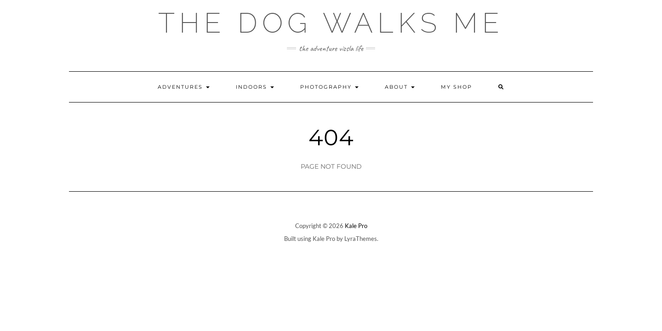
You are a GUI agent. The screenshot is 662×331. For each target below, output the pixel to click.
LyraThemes (360, 238)
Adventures (184, 87)
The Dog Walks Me (331, 23)
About (400, 87)
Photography (329, 87)
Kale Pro (356, 225)
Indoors (255, 87)
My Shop (456, 87)
